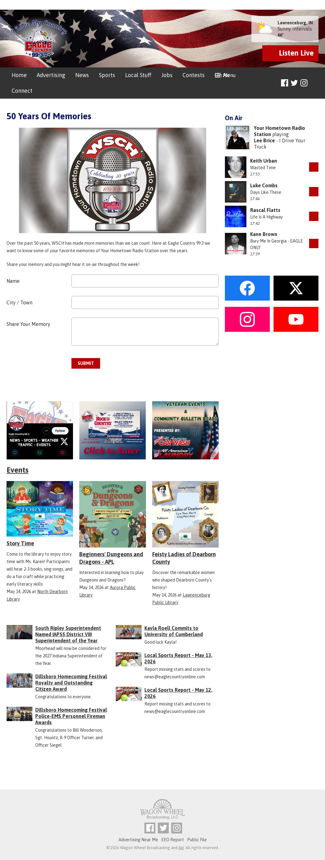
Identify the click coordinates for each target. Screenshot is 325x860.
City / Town (19, 302)
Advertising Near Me (138, 839)
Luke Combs (264, 185)
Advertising (51, 75)
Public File (197, 839)
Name (13, 281)
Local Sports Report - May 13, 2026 (178, 658)
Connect (22, 90)
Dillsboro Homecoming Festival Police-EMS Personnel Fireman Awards (71, 716)
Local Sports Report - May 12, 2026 (178, 693)
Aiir (181, 847)
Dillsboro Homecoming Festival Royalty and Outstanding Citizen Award (71, 683)
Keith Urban (263, 161)
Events (17, 470)
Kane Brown (263, 234)
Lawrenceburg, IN (295, 22)
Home (19, 75)
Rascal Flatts (265, 210)
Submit (86, 363)
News (82, 75)
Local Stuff (138, 75)
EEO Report (172, 839)
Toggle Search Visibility (314, 83)
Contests (193, 75)
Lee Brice (264, 140)
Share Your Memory (28, 324)
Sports (107, 75)
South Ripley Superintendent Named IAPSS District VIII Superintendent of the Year (68, 634)
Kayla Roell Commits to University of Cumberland (173, 631)
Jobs (166, 75)
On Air (222, 75)
